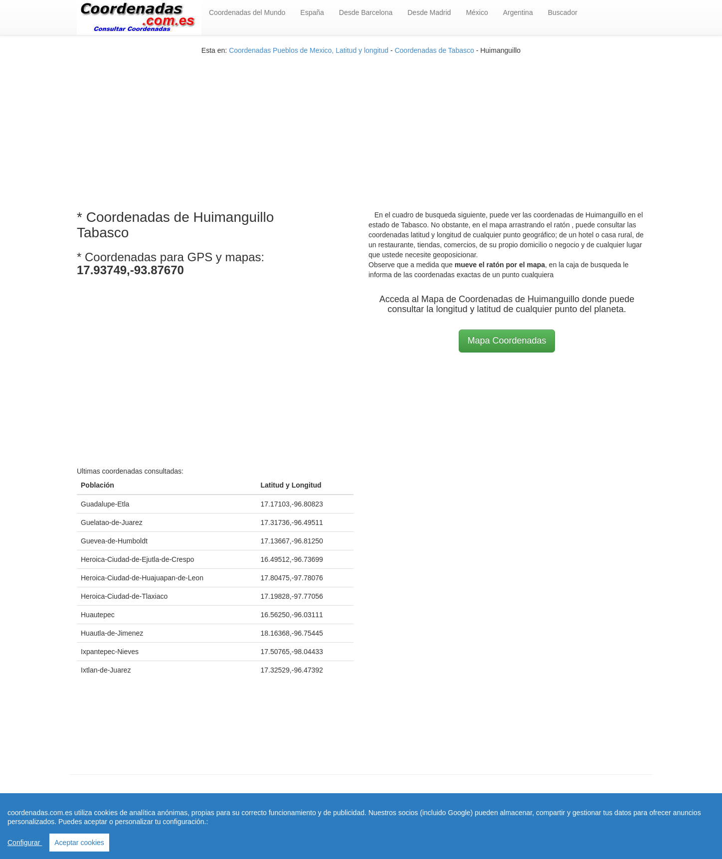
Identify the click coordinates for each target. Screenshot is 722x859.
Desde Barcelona (365, 12)
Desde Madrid (429, 12)
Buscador (562, 12)
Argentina (518, 12)
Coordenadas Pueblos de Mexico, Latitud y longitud (308, 50)
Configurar (24, 843)
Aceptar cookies (79, 843)
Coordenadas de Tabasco (434, 50)
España (312, 12)
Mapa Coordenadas (506, 340)
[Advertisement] (361, 125)
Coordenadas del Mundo (247, 12)
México (477, 12)
